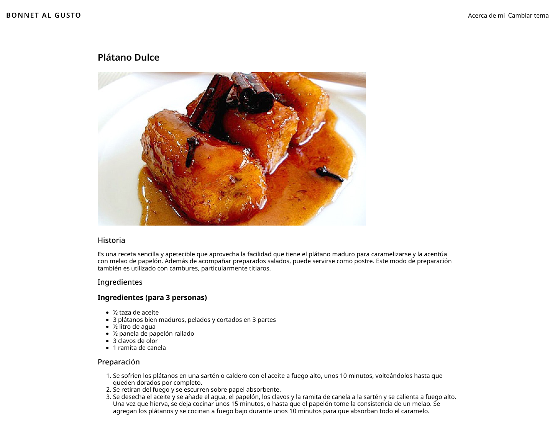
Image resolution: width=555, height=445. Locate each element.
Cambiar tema (528, 15)
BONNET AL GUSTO (44, 15)
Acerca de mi (486, 15)
